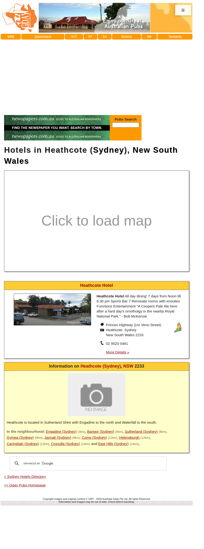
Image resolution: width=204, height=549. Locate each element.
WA (149, 36)
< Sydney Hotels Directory (25, 476)
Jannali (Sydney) (57, 437)
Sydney (108, 149)
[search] (87, 463)
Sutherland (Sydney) (141, 431)
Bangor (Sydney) (100, 431)
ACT (74, 36)
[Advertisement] (97, 75)
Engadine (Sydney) (61, 431)
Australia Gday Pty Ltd (114, 498)
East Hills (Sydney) (113, 444)
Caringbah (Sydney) (23, 444)
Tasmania (174, 36)
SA (105, 36)
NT (90, 36)
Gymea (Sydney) (20, 437)
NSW (10, 36)
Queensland (43, 36)
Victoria (126, 36)
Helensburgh (129, 437)
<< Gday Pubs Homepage (25, 485)
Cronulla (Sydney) (65, 444)
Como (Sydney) (94, 437)
